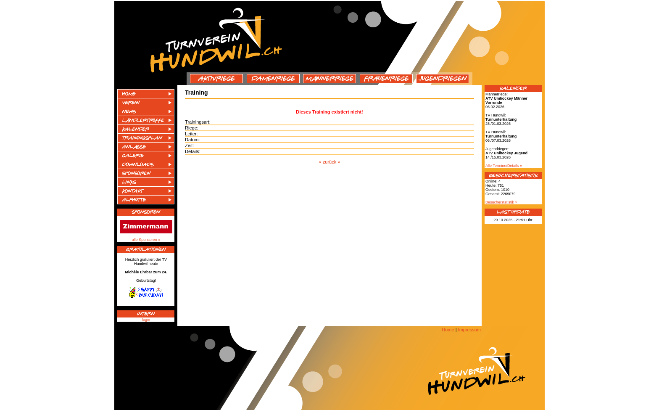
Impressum (469, 329)
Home (448, 329)
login (146, 319)
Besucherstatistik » (501, 202)
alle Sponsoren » (146, 240)
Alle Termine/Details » (503, 166)
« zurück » (329, 161)
